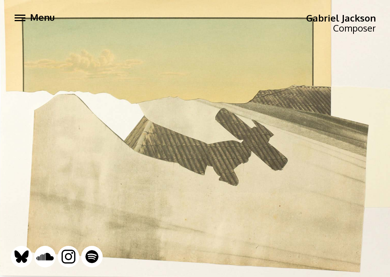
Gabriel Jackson (341, 18)
